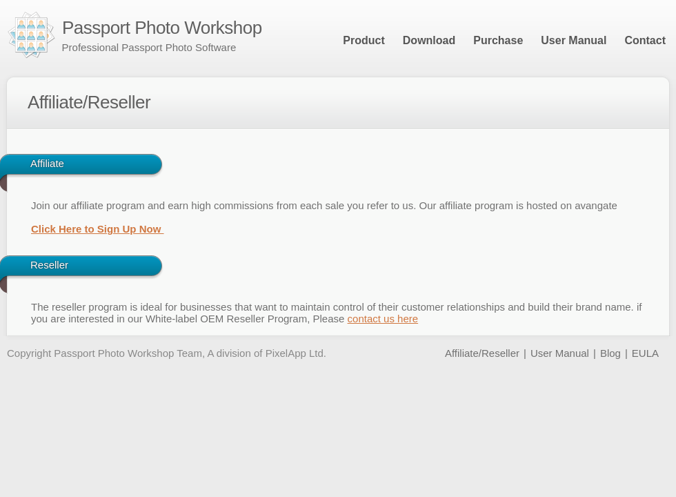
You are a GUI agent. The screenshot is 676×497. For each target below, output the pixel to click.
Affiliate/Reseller (482, 353)
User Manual (573, 40)
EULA (645, 353)
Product (363, 40)
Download (429, 40)
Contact (645, 40)
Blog (610, 353)
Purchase (498, 40)
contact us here (383, 318)
